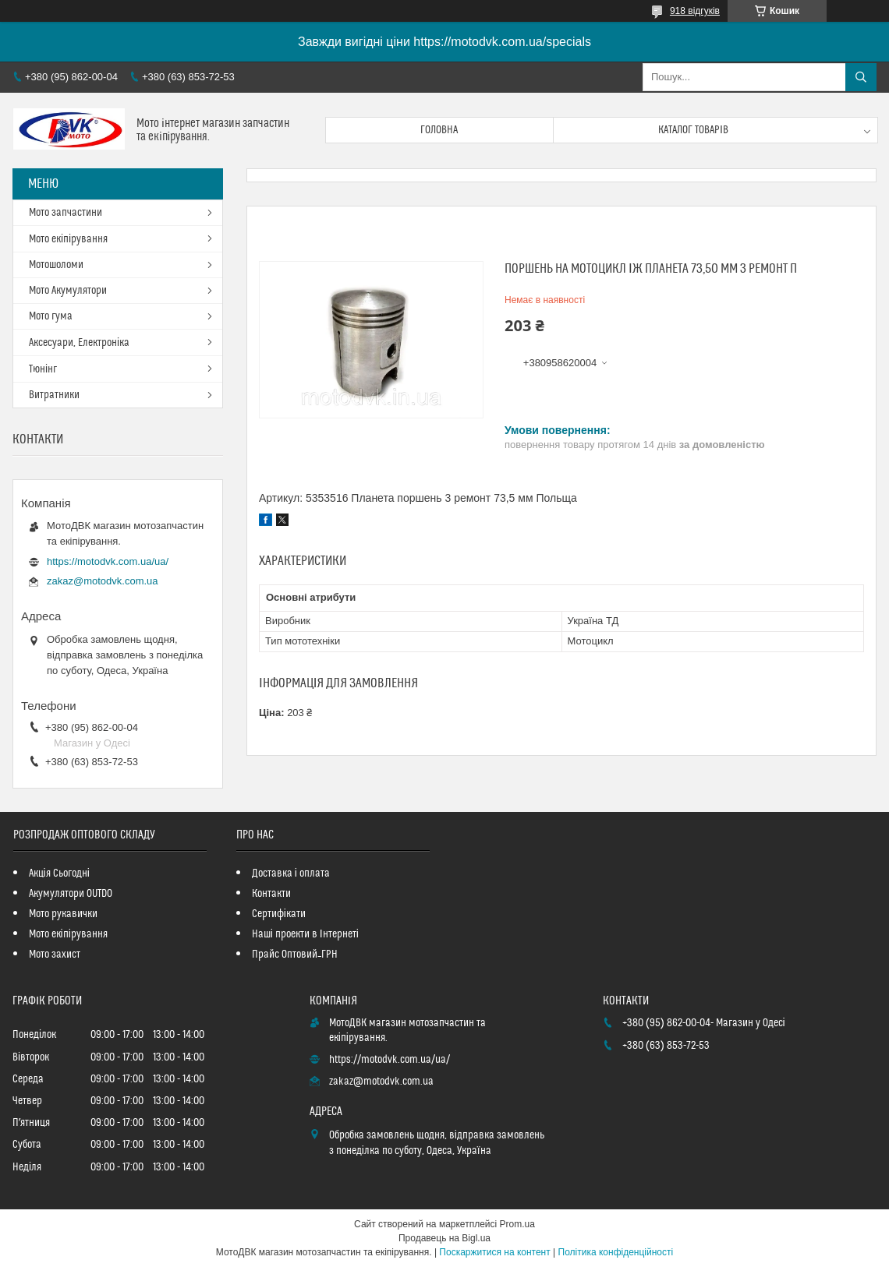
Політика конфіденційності (616, 1252)
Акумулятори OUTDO (70, 894)
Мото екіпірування (68, 239)
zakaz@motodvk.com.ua (102, 581)
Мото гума (51, 316)
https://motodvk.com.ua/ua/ (107, 561)
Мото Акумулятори (68, 290)
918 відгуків (695, 10)
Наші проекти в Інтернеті (305, 934)
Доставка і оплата (291, 873)
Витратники (54, 395)
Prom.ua (517, 1224)
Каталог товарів (693, 130)
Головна (439, 130)
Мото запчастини (65, 212)
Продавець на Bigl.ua (444, 1238)
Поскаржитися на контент (494, 1252)
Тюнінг (43, 369)
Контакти (271, 894)
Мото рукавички (63, 914)
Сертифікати (279, 914)
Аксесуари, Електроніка (79, 343)
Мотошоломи (56, 265)
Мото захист (54, 954)
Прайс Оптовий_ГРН (295, 954)
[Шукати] (861, 77)
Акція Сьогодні (59, 873)
